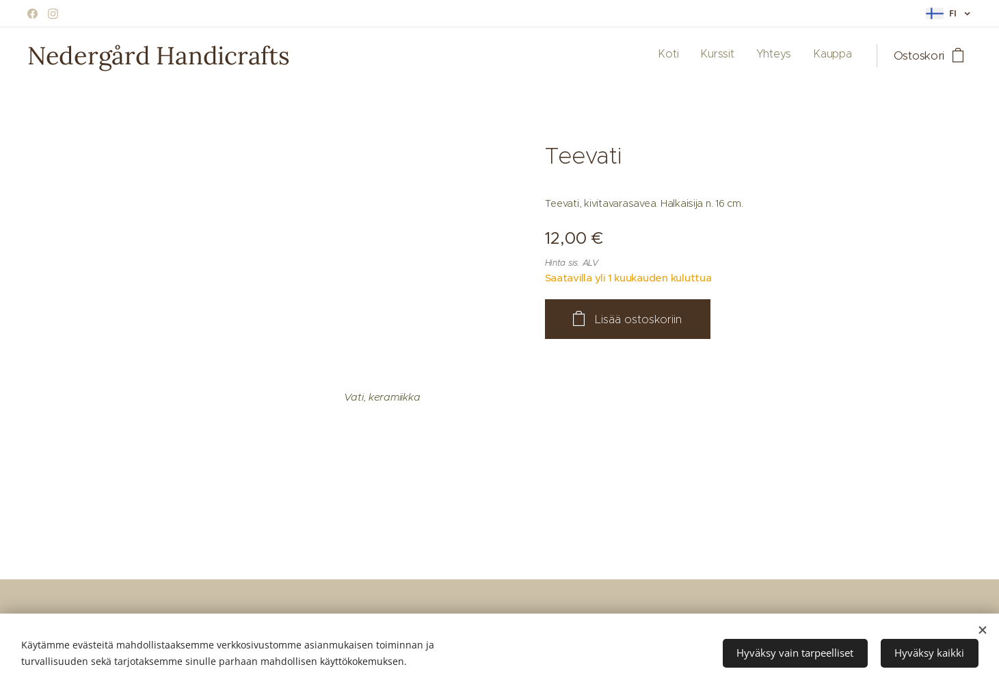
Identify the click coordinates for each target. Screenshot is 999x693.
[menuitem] (790, 55)
